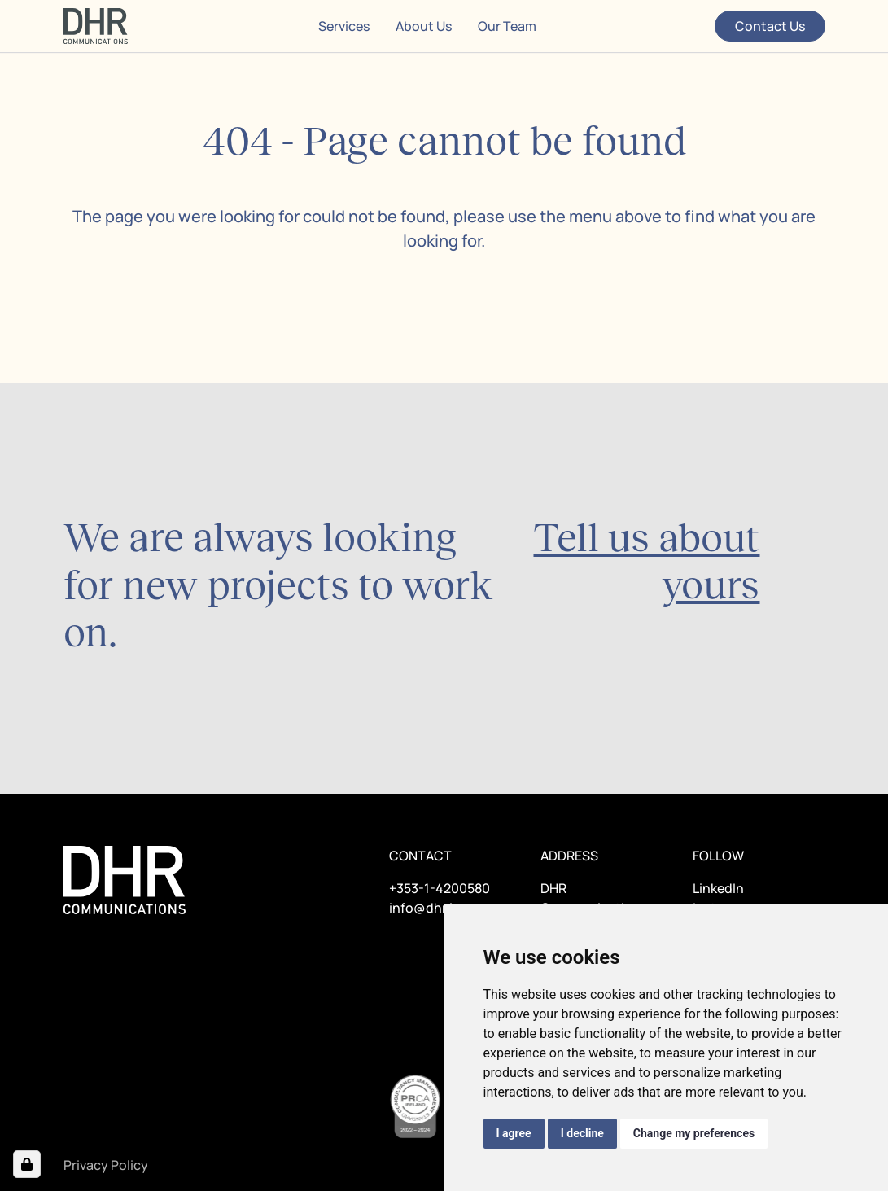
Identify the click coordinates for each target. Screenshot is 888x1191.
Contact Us (770, 26)
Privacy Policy (105, 1165)
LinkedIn (718, 888)
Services (344, 26)
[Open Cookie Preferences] (27, 1164)
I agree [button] (513, 1133)
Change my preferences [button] (694, 1133)
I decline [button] (582, 1133)
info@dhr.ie (424, 908)
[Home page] (95, 26)
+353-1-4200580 (439, 888)
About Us (424, 26)
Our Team (507, 26)
